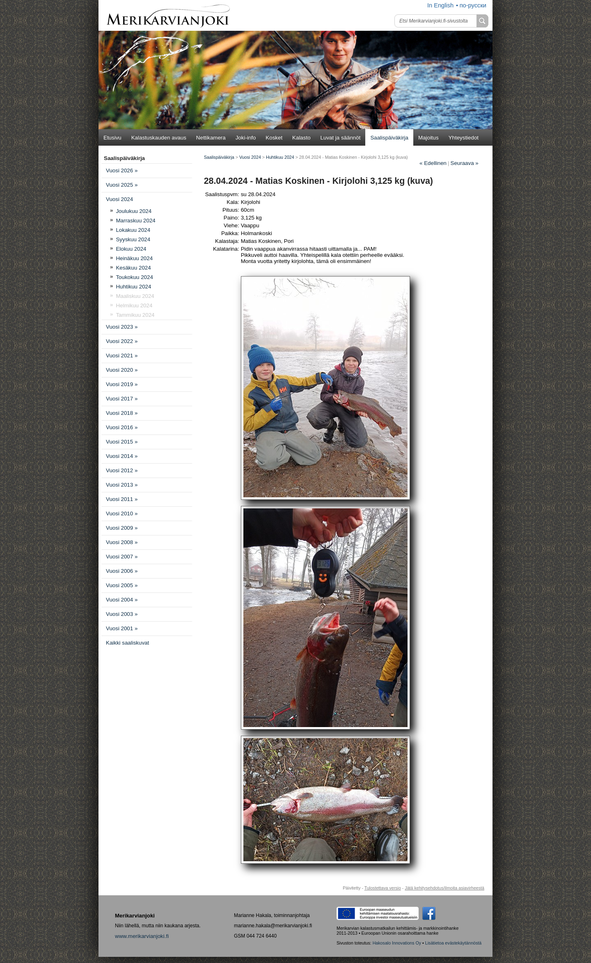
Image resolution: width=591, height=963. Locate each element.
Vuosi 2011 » (121, 499)
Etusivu (112, 138)
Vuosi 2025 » (121, 185)
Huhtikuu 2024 (133, 287)
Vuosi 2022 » (121, 341)
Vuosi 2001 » (121, 628)
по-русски (473, 5)
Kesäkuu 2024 (133, 268)
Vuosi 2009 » (121, 528)
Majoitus (428, 138)
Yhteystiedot (464, 138)
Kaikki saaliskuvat (127, 643)
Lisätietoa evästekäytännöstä (453, 942)
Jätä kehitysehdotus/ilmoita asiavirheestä (444, 887)
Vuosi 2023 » (121, 327)
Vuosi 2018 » (121, 413)
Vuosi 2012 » (121, 470)
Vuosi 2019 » (121, 384)
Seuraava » (465, 163)
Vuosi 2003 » (121, 614)
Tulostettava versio (382, 887)
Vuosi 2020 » (121, 370)
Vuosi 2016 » (121, 427)
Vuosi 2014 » (121, 456)
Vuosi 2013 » (121, 485)
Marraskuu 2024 (135, 220)
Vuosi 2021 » (121, 355)
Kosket (274, 138)
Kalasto (301, 138)
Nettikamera (211, 138)
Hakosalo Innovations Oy (397, 942)
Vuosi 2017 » (121, 399)
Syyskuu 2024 (133, 239)
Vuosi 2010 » (121, 513)
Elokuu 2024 (131, 249)
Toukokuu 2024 (134, 277)
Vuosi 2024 (119, 199)
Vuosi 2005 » (121, 585)
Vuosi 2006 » (121, 571)
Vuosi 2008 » (121, 542)
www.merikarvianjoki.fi (142, 936)
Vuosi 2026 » (121, 170)
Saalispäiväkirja (389, 138)
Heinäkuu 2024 (134, 258)
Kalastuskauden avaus (158, 138)
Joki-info (246, 138)
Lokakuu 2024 (133, 230)
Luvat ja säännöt (341, 138)
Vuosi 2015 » (121, 442)
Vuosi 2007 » (121, 557)
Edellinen (433, 163)
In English (440, 5)
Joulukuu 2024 (133, 211)
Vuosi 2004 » (121, 600)
